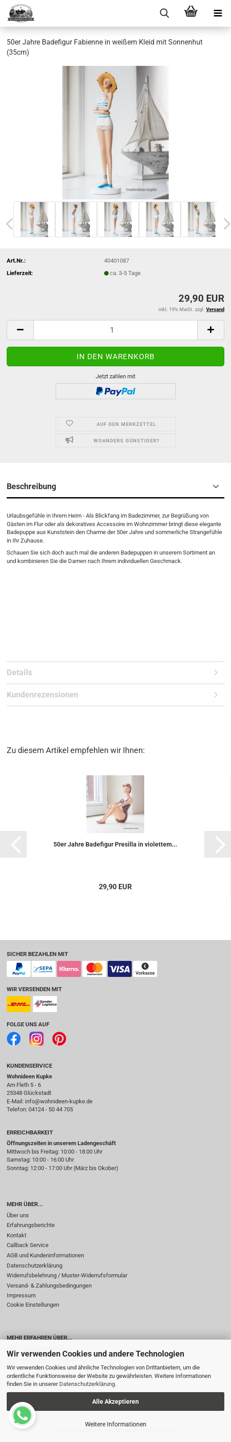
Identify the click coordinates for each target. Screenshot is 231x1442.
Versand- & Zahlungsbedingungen (49, 1285)
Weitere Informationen (115, 1424)
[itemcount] (115, 330)
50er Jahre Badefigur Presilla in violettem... (115, 844)
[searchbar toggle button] (164, 13)
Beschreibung (31, 486)
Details (19, 672)
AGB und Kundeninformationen (45, 1255)
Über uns (18, 1215)
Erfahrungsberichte (31, 1225)
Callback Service (28, 1245)
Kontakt (16, 1235)
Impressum (21, 1295)
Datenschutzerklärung (87, 1384)
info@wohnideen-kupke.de (59, 1101)
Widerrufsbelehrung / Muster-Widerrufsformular (67, 1275)
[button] (13, 844)
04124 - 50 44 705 (50, 1109)
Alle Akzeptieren (115, 1401)
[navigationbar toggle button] (217, 13)
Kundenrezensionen (42, 694)
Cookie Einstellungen (33, 1304)
